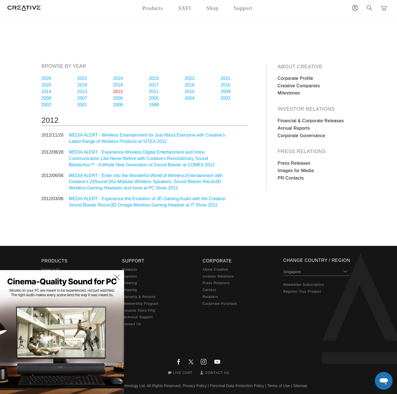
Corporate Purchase (220, 304)
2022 (190, 78)
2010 (190, 91)
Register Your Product (302, 292)
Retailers (210, 297)
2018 (118, 85)
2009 (225, 91)
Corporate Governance (301, 135)
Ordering (129, 283)
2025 (82, 78)
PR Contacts (291, 178)
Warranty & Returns (139, 297)
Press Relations (302, 151)
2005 (154, 98)
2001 (82, 104)
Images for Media (296, 170)
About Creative (300, 66)
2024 (118, 78)
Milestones (289, 93)
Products (129, 269)
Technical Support (137, 317)
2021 (225, 78)
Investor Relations (306, 109)
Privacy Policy (195, 386)
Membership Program (140, 304)
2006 (118, 98)
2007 (82, 98)
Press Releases (294, 163)
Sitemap (300, 386)
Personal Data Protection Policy (237, 386)
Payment (129, 276)
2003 (225, 98)
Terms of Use (278, 386)
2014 (46, 91)
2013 (82, 91)
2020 (46, 85)
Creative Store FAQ (138, 311)
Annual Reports (294, 128)
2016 (190, 85)
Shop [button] (212, 8)
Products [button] (152, 8)
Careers (209, 290)
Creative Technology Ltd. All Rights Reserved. (142, 386)
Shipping (129, 290)
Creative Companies (299, 85)
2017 (154, 85)
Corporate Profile (295, 78)
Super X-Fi (50, 269)
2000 (118, 104)
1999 (154, 104)
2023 (154, 78)
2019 (82, 85)
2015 (225, 85)
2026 (46, 78)
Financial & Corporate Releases (311, 120)
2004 (190, 98)
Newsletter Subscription (303, 285)
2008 (46, 98)
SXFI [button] (184, 8)
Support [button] (243, 8)
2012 (118, 91)
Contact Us (131, 324)
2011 (154, 91)
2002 (46, 104)
